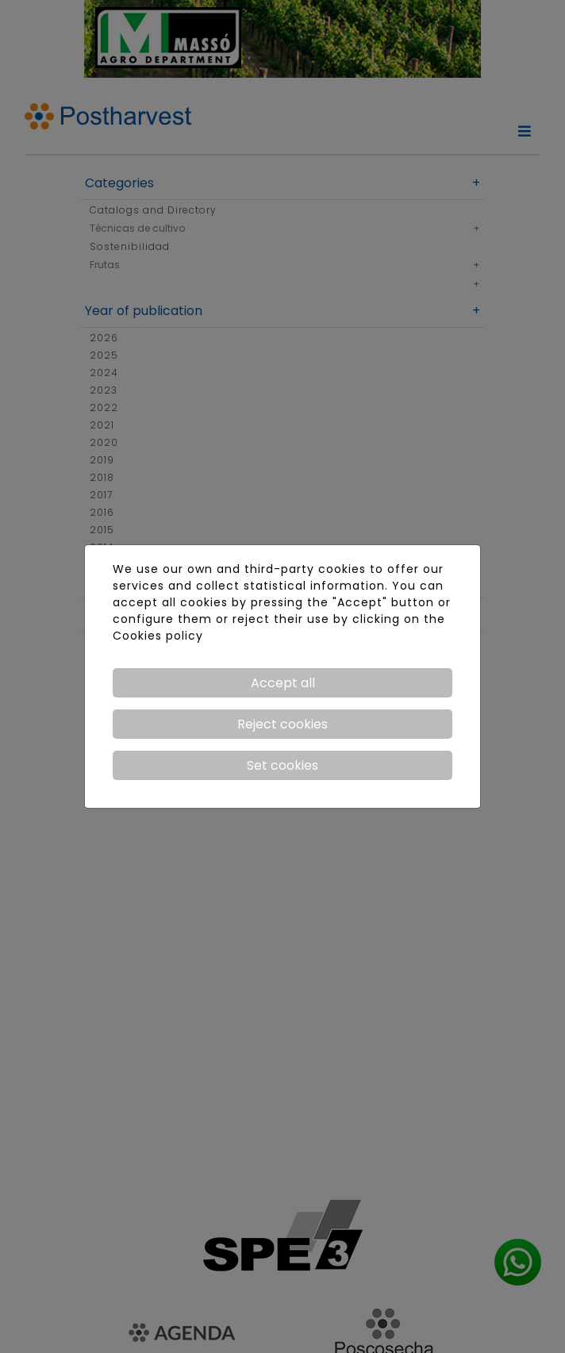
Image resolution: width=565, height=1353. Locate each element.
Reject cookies (282, 724)
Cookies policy (158, 636)
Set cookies (282, 765)
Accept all (283, 683)
